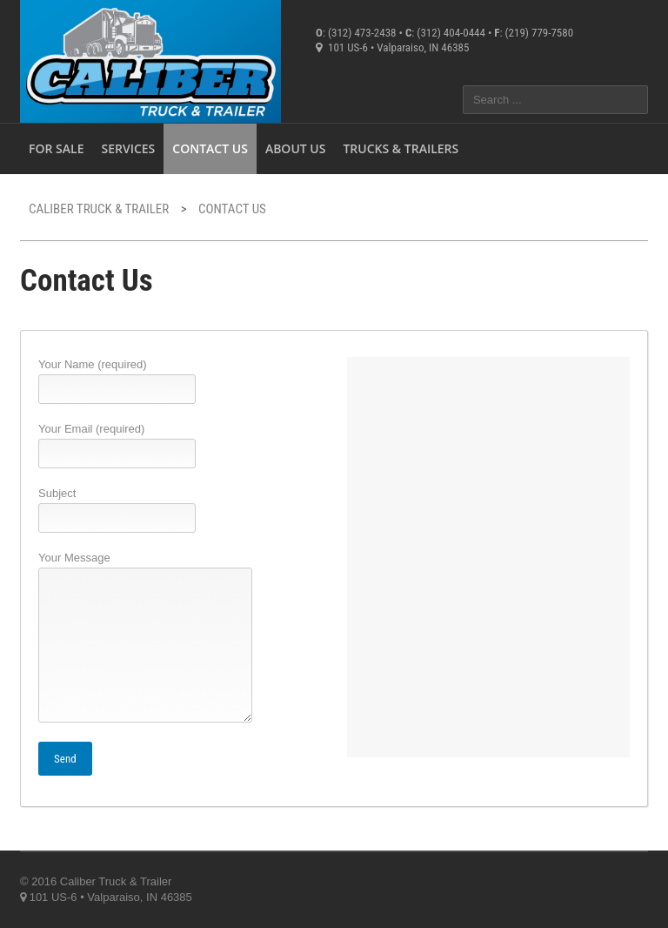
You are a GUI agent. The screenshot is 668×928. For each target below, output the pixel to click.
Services (128, 148)
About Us (295, 148)
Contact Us (210, 148)
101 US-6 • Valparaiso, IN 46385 (392, 47)
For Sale (56, 148)
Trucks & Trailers (400, 148)
